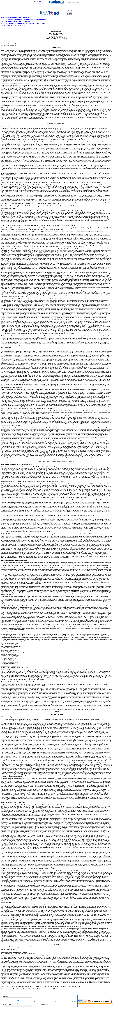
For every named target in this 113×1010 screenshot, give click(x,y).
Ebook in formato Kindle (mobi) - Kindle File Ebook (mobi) (16, 17)
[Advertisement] (56, 7)
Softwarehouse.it (22, 25)
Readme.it (11, 25)
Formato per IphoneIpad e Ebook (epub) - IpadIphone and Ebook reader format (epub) (23, 23)
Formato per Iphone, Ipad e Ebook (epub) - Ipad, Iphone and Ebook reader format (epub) (23, 19)
